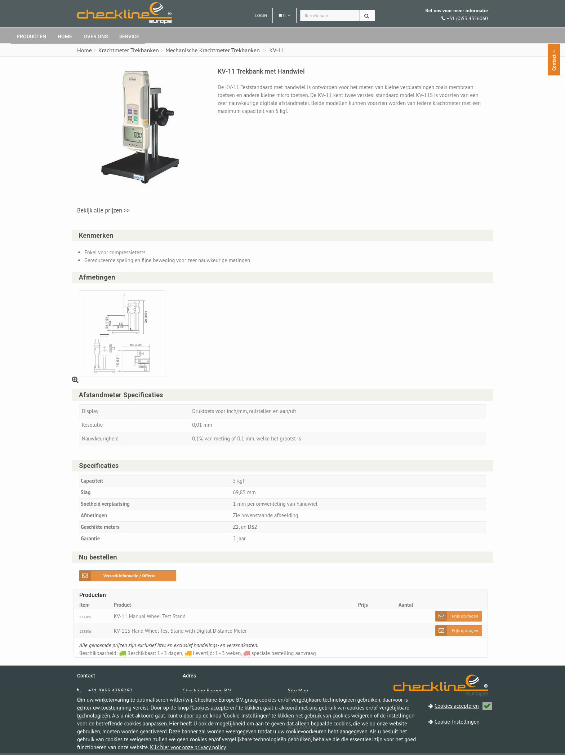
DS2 (253, 529)
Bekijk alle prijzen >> (103, 210)
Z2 (236, 529)
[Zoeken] (367, 15)
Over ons (96, 36)
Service (129, 36)
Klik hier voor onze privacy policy (188, 747)
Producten (31, 36)
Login (261, 15)
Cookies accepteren (463, 705)
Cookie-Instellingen (457, 721)
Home (65, 36)
